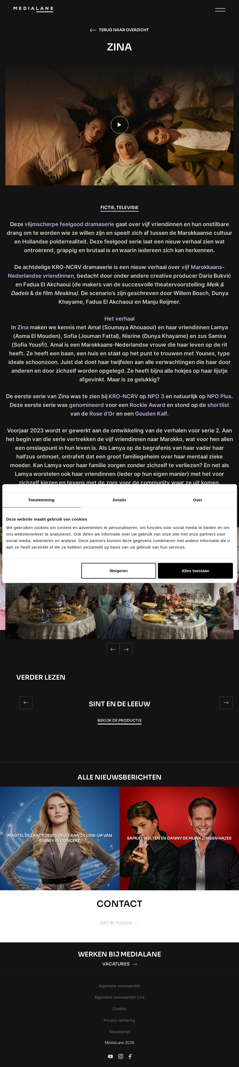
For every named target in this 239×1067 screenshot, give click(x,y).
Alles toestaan (195, 570)
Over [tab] (197, 499)
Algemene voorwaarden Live (119, 997)
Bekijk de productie (119, 720)
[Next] (126, 649)
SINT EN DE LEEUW (119, 704)
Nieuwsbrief (119, 1031)
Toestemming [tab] (41, 499)
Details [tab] (119, 499)
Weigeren (119, 570)
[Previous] (113, 649)
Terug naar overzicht (119, 30)
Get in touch (119, 923)
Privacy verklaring (120, 1020)
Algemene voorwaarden (119, 985)
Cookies (120, 1008)
